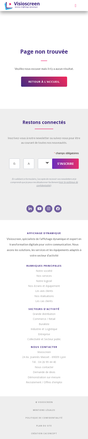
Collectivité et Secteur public (44, 339)
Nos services (44, 276)
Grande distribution (44, 314)
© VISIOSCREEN (44, 402)
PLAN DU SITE (44, 425)
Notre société (44, 271)
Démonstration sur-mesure (44, 377)
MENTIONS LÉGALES (44, 410)
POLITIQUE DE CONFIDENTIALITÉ (44, 418)
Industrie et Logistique (44, 329)
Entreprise (44, 334)
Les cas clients (44, 301)
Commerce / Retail (44, 319)
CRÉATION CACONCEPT (44, 433)
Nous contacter (44, 367)
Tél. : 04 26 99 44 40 (44, 362)
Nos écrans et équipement (44, 286)
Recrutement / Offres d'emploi (44, 382)
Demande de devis (44, 372)
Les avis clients (44, 291)
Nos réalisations (44, 296)
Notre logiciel (44, 281)
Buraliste (44, 324)
